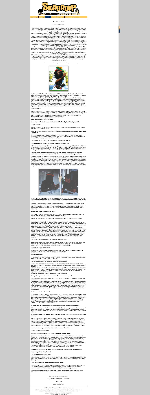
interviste (48, 17)
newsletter (71, 17)
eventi (62, 17)
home (32, 17)
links (66, 17)
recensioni (42, 17)
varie (58, 17)
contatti (76, 17)
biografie (54, 17)
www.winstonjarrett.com (62, 376)
